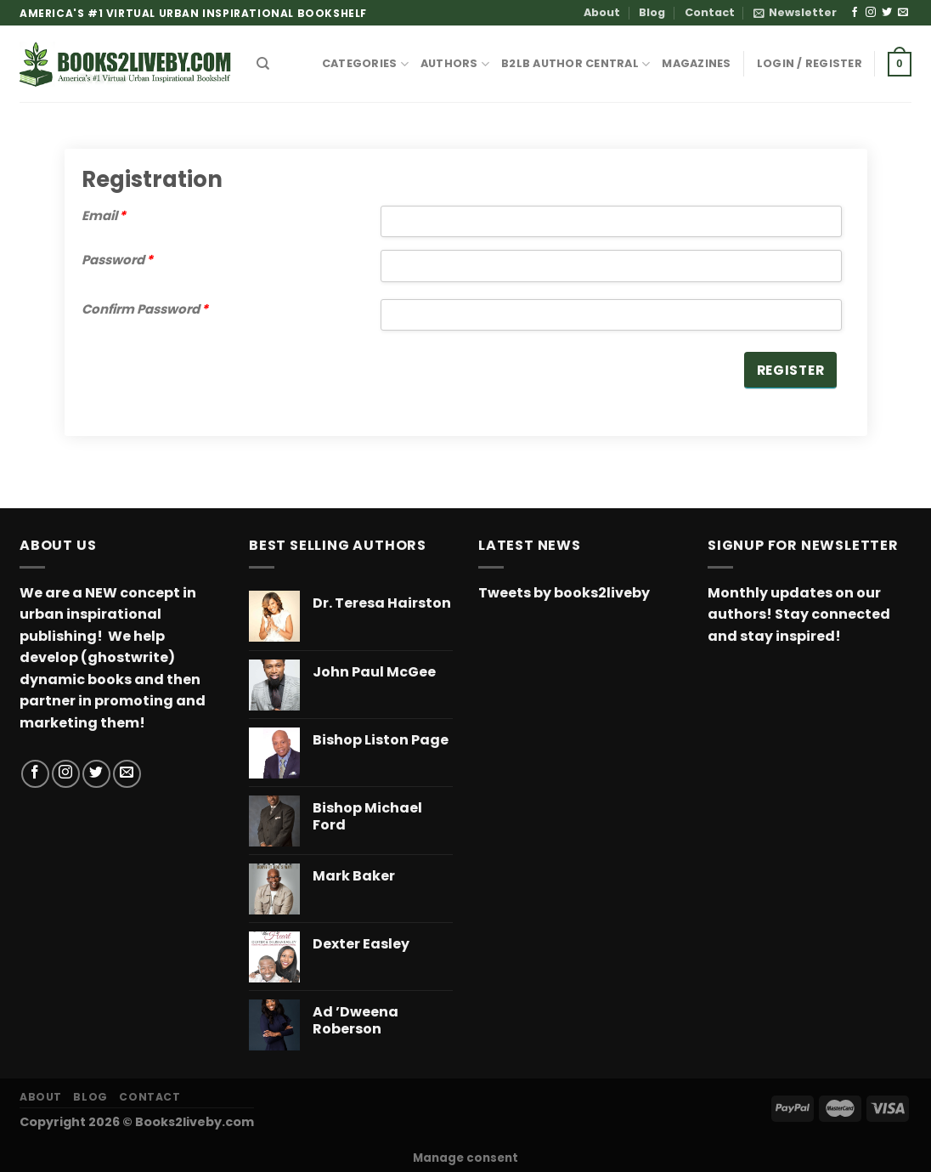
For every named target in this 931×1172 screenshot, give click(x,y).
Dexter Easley (361, 945)
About (602, 12)
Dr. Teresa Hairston (382, 604)
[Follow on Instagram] (871, 13)
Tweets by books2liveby (564, 593)
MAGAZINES (696, 63)
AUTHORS (454, 64)
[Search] (263, 64)
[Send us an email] (903, 13)
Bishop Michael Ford (367, 817)
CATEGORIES (365, 64)
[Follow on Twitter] (887, 13)
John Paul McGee (374, 673)
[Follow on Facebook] (854, 13)
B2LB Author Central (575, 64)
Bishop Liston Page (381, 741)
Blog (652, 12)
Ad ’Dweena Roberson (355, 1021)
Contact (710, 12)
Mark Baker (354, 877)
